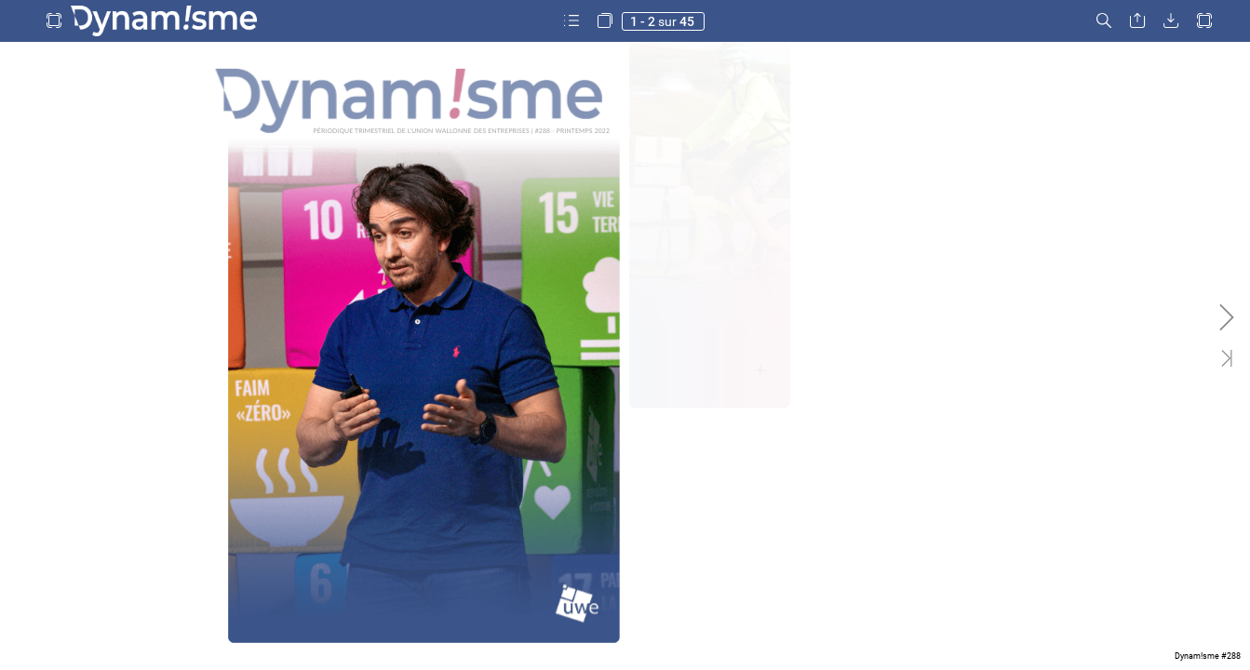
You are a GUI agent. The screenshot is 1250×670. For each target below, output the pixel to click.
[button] (54, 21)
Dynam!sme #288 (1208, 656)
